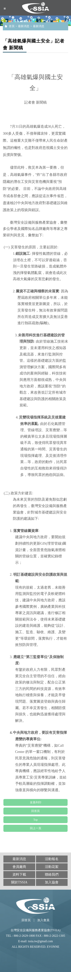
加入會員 (43, 920)
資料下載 (19, 874)
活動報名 (52, 859)
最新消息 (23, 26)
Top (35, 819)
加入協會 (52, 882)
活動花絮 (52, 867)
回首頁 (35, 810)
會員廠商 (19, 867)
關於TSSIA (19, 882)
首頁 (12, 26)
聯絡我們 (52, 874)
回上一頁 (35, 828)
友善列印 (35, 802)
